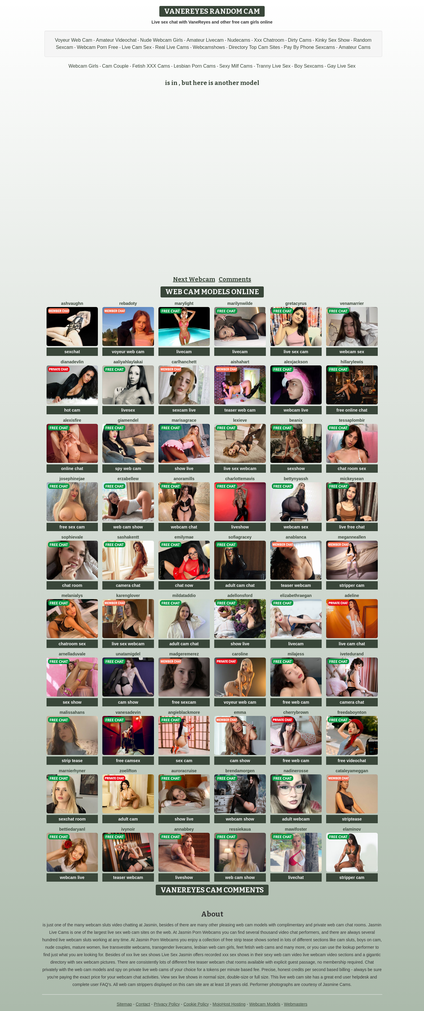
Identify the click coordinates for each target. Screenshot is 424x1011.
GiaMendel (128, 420)
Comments (235, 279)
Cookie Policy (196, 1004)
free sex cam (72, 527)
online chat (72, 468)
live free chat (352, 527)
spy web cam (128, 468)
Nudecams (238, 40)
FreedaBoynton (351, 712)
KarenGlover (128, 595)
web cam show (128, 527)
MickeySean (352, 478)
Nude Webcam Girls (161, 40)
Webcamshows (209, 47)
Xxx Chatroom (269, 40)
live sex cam (295, 351)
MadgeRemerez (184, 654)
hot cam (72, 410)
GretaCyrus (296, 303)
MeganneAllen (352, 537)
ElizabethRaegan (296, 595)
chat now (184, 585)
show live (184, 468)
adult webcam (296, 819)
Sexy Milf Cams (235, 66)
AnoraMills (184, 478)
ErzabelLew (128, 478)
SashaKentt (128, 537)
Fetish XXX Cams (151, 66)
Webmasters (295, 1004)
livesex (128, 410)
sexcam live (184, 410)
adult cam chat (240, 585)
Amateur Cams (355, 47)
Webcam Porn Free (97, 47)
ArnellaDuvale (72, 654)
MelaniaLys (72, 595)
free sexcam (184, 702)
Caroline (240, 654)
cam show (128, 702)
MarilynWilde (240, 303)
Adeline (352, 595)
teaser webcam (296, 585)
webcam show (240, 819)
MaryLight (184, 303)
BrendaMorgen (240, 770)
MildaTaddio (184, 595)
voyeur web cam (128, 351)
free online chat (352, 410)
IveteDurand (352, 654)
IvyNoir (128, 829)
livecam (184, 351)
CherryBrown (296, 712)
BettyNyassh (296, 478)
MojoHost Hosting (229, 1004)
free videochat (352, 760)
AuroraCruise (184, 770)
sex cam (184, 760)
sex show (72, 702)
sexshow (296, 468)
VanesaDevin (128, 712)
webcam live (296, 410)
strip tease (72, 760)
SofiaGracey (240, 537)
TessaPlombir (352, 420)
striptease (352, 819)
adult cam (128, 819)
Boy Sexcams (308, 66)
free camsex (128, 760)
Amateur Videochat (116, 40)
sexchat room (72, 819)
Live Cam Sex (137, 47)
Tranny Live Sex (273, 66)
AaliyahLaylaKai (128, 361)
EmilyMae (184, 537)
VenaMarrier (352, 303)
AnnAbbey (184, 829)
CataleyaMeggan (352, 770)
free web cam (296, 702)
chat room (72, 585)
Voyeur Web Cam (73, 40)
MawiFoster (296, 829)
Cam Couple (115, 66)
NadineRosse (296, 770)
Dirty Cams (300, 40)
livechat (296, 877)
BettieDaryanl (72, 829)
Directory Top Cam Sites (254, 47)
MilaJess (296, 654)
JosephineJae (72, 478)
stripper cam (351, 585)
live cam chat (352, 643)
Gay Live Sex (341, 66)
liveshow (240, 527)
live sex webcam (239, 468)
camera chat (128, 585)
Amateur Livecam (205, 40)
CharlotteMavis (240, 478)
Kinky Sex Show (332, 40)
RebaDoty (128, 303)
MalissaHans (72, 712)
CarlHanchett (184, 361)
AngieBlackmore (184, 712)
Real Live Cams (172, 47)
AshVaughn (72, 303)
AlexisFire (72, 420)
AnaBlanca (296, 537)
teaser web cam (239, 410)
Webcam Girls (83, 66)
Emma (240, 712)
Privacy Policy (167, 1004)
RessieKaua (240, 829)
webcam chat (184, 527)
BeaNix (296, 420)
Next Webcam (194, 279)
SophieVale (72, 537)
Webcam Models (264, 1004)
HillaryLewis (352, 361)
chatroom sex (72, 643)
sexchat (72, 351)
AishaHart (240, 361)
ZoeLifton (128, 770)
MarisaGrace (184, 420)
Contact (143, 1004)
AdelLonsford (239, 595)
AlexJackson (296, 361)
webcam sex (352, 351)
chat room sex (352, 468)
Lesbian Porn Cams (195, 66)
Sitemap (124, 1004)
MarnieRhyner (72, 770)
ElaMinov (352, 829)
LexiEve (240, 420)
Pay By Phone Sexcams (309, 47)
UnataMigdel (128, 654)
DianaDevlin (72, 361)
